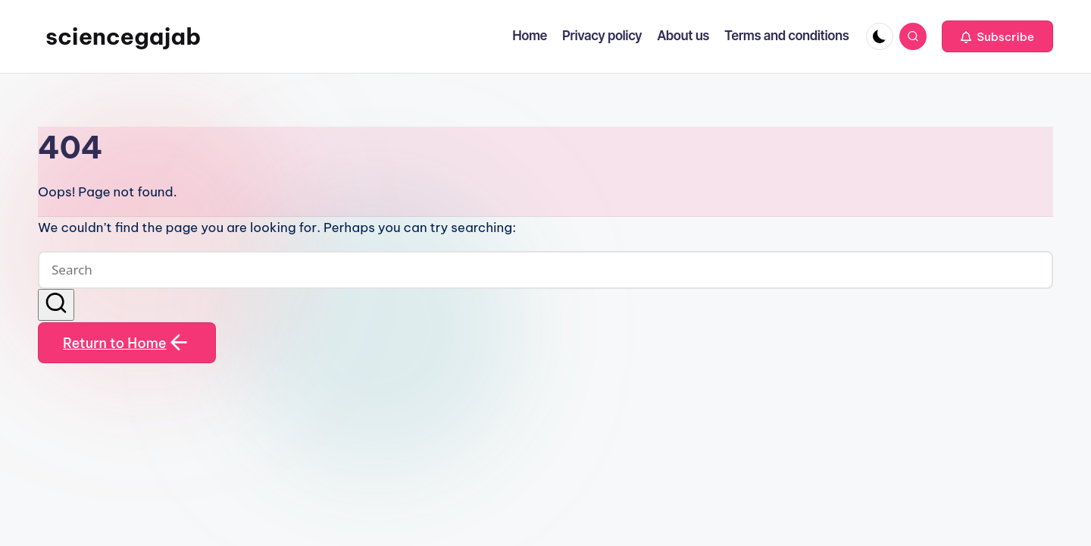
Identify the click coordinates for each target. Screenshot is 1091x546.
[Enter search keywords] (545, 270)
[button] (997, 36)
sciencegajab (123, 36)
